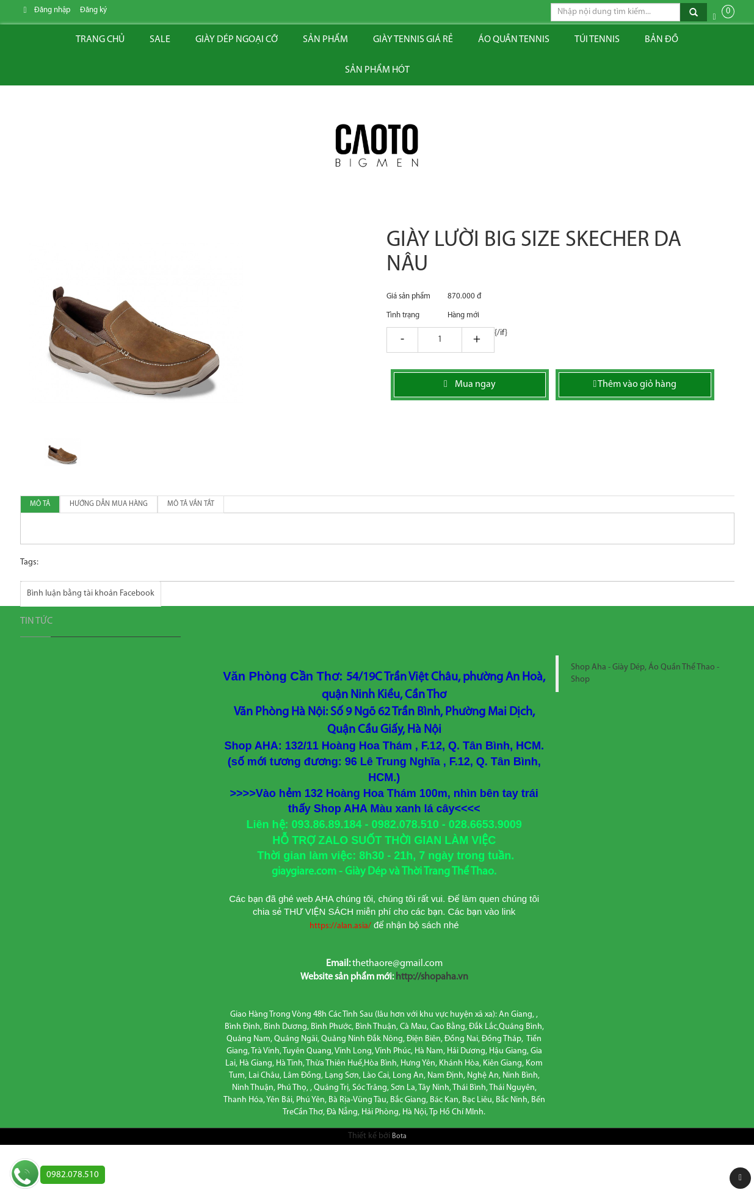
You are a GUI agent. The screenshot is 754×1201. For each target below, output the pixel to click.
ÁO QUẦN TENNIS (513, 40)
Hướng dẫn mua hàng (109, 504)
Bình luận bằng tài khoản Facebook (90, 593)
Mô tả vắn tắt (190, 504)
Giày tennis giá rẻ (413, 40)
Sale (160, 40)
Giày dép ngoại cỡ (236, 40)
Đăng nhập (52, 10)
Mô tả (40, 504)
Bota (399, 1136)
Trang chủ (100, 40)
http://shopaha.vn (432, 977)
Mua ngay (470, 384)
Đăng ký (93, 10)
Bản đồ (661, 40)
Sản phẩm (325, 40)
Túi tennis (597, 40)
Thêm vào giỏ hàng (634, 384)
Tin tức (36, 621)
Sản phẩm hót (377, 70)
